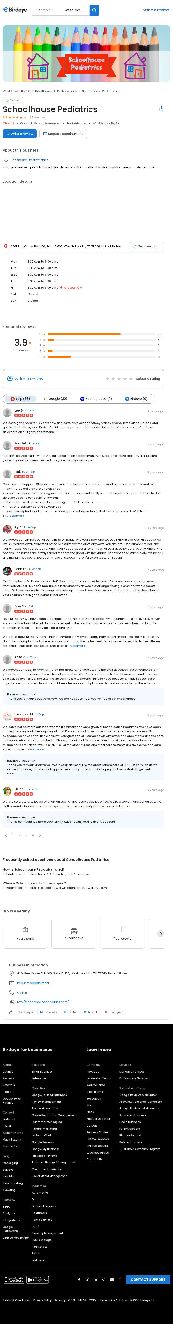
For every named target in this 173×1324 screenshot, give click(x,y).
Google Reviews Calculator (138, 1095)
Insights (8, 1176)
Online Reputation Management (54, 1115)
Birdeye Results (97, 1146)
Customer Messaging (47, 1122)
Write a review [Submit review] (19, 133)
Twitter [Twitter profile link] (70, 1012)
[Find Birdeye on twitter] (87, 1279)
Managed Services (132, 1071)
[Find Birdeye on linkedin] (95, 1279)
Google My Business (46, 1149)
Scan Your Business (132, 1115)
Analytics (9, 1213)
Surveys (8, 1170)
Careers (92, 1125)
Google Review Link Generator (140, 1108)
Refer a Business (130, 1142)
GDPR (72, 1300)
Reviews (8, 1078)
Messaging (10, 1163)
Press (90, 1112)
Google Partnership (11, 1229)
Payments (10, 1146)
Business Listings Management (53, 1162)
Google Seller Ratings (12, 1100)
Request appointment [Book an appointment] (63, 133)
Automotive (40, 1193)
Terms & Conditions (17, 1300)
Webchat (9, 1119)
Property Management (47, 1233)
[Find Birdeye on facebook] (79, 1279)
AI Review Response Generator (140, 1102)
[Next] (160, 933)
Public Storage (42, 1240)
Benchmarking (13, 1183)
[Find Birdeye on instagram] (103, 1279)
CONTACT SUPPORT (148, 1279)
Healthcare (43, 91)
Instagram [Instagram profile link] (114, 1012)
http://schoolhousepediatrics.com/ (43, 1002)
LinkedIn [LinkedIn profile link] (91, 1012)
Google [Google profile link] (26, 1012)
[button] (40, 835)
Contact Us (94, 1159)
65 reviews (38, 117)
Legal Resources (97, 1152)
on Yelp (29, 410)
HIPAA (82, 1300)
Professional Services (134, 1078)
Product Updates (98, 1119)
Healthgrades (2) (96, 399)
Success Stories (97, 1132)
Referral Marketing (44, 1129)
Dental (36, 1199)
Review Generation (45, 1108)
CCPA (93, 1300)
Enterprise (39, 1078)
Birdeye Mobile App (16, 1238)
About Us (92, 1071)
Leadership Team (98, 1078)
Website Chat (41, 1135)
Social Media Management (50, 1176)
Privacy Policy (42, 1300)
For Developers (129, 1129)
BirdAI (6, 1207)
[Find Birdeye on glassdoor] (120, 1279)
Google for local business (49, 1095)
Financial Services (44, 1206)
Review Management (46, 1102)
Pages (7, 1092)
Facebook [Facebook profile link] (48, 1012)
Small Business (42, 1071)
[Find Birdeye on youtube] (112, 1279)
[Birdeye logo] (16, 10)
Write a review (156, 10)
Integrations (11, 1220)
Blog (89, 1105)
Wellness (38, 1260)
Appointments (13, 1133)
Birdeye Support (130, 1135)
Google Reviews (43, 1142)
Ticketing (9, 1190)
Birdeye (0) (136, 399)
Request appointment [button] (33, 983)
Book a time (94, 1092)
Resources (93, 1098)
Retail (36, 1253)
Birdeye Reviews (97, 1139)
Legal (35, 1226)
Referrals (9, 1085)
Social (7, 1126)
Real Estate (40, 1247)
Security (60, 1300)
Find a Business (130, 1122)
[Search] (94, 10)
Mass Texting (12, 1139)
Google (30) (55, 399)
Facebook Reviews (44, 1156)
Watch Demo (95, 1085)
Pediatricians (67, 91)
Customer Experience (47, 1169)
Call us (22, 993)
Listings (8, 1071)
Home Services (42, 1220)
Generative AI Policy (113, 1300)
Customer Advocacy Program (139, 1149)
